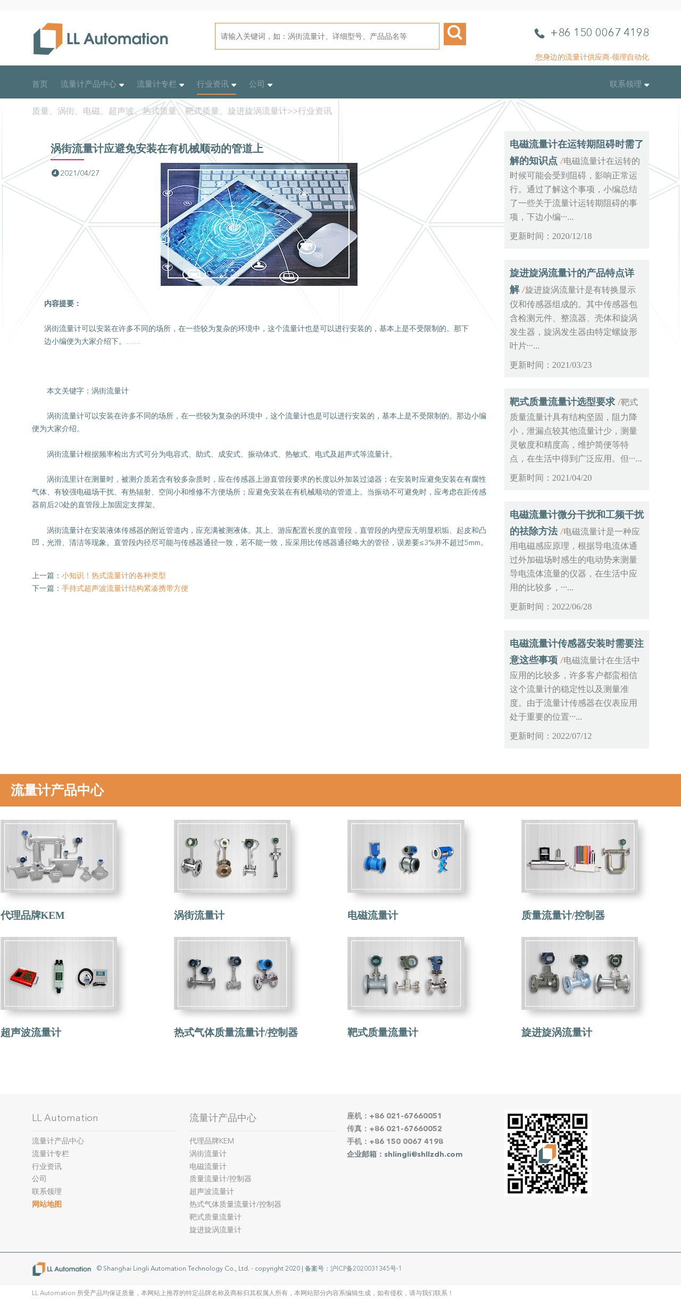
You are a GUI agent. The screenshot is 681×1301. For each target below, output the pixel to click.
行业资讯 (216, 84)
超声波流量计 (31, 1032)
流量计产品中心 (92, 84)
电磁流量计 (372, 915)
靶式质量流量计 (382, 1032)
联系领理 (629, 84)
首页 (40, 84)
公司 (260, 84)
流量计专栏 (160, 84)
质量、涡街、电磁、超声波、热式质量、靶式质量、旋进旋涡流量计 (159, 111)
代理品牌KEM (33, 915)
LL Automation (65, 1118)
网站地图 (47, 1204)
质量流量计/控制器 (563, 915)
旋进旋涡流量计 (556, 1032)
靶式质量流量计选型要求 (562, 402)
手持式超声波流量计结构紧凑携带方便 (125, 588)
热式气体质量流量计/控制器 (236, 1032)
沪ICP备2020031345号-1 (366, 1268)
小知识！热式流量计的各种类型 (114, 575)
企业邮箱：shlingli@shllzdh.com (405, 1154)
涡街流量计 (199, 915)
